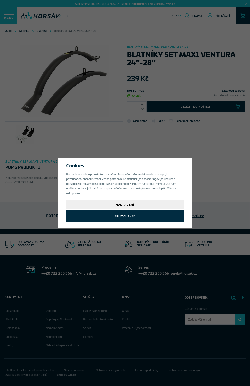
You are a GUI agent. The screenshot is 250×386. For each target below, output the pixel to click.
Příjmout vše (125, 216)
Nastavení (125, 204)
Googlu (99, 183)
